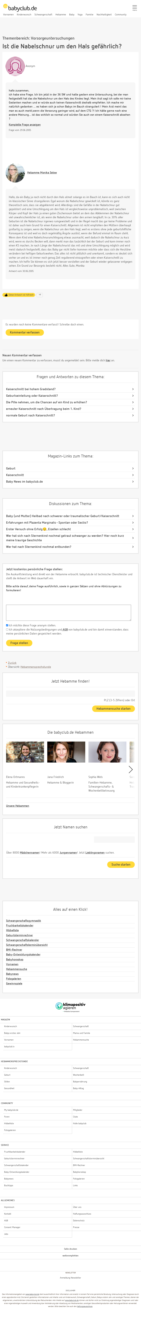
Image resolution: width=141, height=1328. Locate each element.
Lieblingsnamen (95, 852)
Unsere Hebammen (17, 806)
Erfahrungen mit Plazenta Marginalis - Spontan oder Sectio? (47, 522)
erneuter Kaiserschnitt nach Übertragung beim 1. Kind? (43, 409)
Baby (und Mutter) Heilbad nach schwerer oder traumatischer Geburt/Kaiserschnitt (62, 516)
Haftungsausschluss (84, 1306)
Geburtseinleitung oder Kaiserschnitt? (32, 395)
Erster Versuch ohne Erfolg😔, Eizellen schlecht (38, 529)
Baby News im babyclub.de (24, 481)
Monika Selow (42, 172)
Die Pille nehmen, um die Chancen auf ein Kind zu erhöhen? (46, 402)
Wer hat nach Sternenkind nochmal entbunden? (38, 546)
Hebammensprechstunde (36, 667)
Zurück (12, 663)
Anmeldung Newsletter (70, 1278)
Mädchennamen (29, 852)
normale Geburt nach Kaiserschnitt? (30, 415)
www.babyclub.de (32, 1294)
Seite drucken (70, 1249)
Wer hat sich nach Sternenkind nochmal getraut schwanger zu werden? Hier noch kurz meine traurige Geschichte (65, 538)
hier (108, 360)
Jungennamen (68, 852)
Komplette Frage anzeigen (25, 124)
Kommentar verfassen (25, 332)
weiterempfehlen (70, 1256)
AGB (65, 629)
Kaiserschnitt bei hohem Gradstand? (31, 389)
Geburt (10, 468)
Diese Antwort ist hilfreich (21, 295)
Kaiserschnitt (15, 475)
